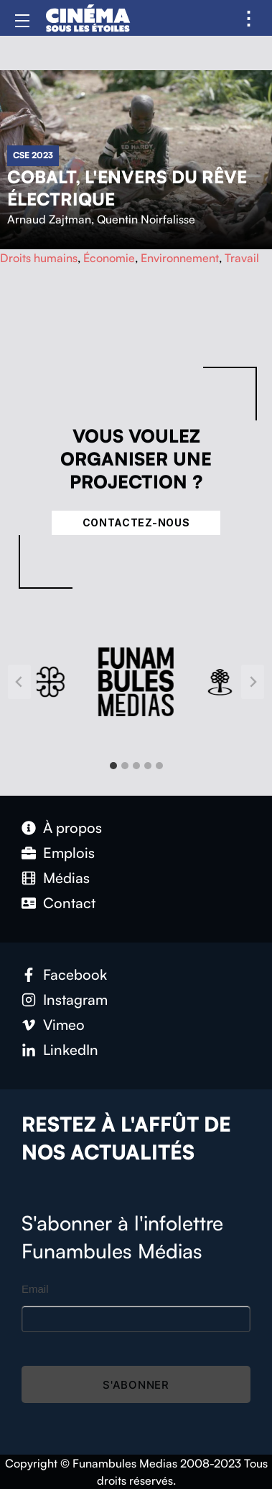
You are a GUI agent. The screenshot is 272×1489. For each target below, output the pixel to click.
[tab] (113, 765)
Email (35, 1289)
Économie (109, 258)
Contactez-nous (136, 522)
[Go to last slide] (19, 682)
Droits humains (39, 258)
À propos (72, 828)
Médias (66, 878)
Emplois (69, 853)
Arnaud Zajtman (49, 219)
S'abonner (136, 1385)
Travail (242, 258)
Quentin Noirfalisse (146, 219)
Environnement (180, 258)
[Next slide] (252, 682)
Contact (69, 903)
